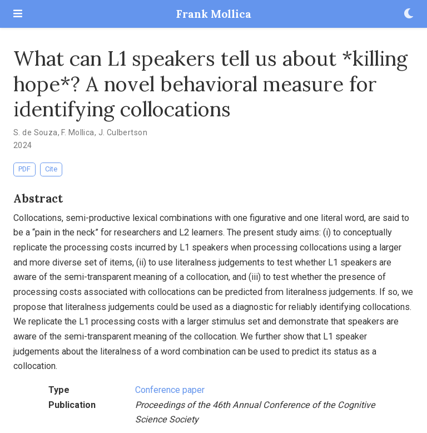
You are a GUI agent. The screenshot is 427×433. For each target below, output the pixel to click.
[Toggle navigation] (17, 13)
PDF (24, 169)
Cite (51, 169)
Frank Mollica (213, 14)
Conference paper (170, 390)
